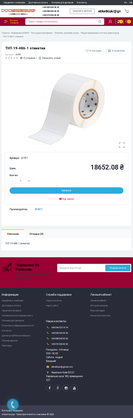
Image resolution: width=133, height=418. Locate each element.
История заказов (99, 305)
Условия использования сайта (17, 315)
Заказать (66, 190)
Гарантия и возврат (12, 310)
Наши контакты (54, 300)
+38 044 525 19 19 (57, 327)
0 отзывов (29, 58)
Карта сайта (52, 305)
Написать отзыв (51, 58)
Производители (10, 340)
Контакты (82, 2)
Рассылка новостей (100, 315)
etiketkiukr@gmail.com (115, 11)
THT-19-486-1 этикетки (13, 36)
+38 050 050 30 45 (50, 7)
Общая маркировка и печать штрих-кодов (100, 33)
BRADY (38, 209)
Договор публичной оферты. (16, 335)
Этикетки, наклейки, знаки (66, 33)
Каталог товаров (11, 21)
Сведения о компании (14, 2)
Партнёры (7, 345)
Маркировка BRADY (20, 33)
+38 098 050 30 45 (50, 11)
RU (125, 2)
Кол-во (14, 175)
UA (130, 2)
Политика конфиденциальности (18, 325)
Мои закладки (97, 310)
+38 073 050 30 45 (50, 15)
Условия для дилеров (62, 2)
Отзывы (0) (36, 234)
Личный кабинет (98, 300)
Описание (13, 234)
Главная (5, 33)
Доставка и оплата (38, 2)
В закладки (95, 50)
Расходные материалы (41, 33)
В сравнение (118, 50)
